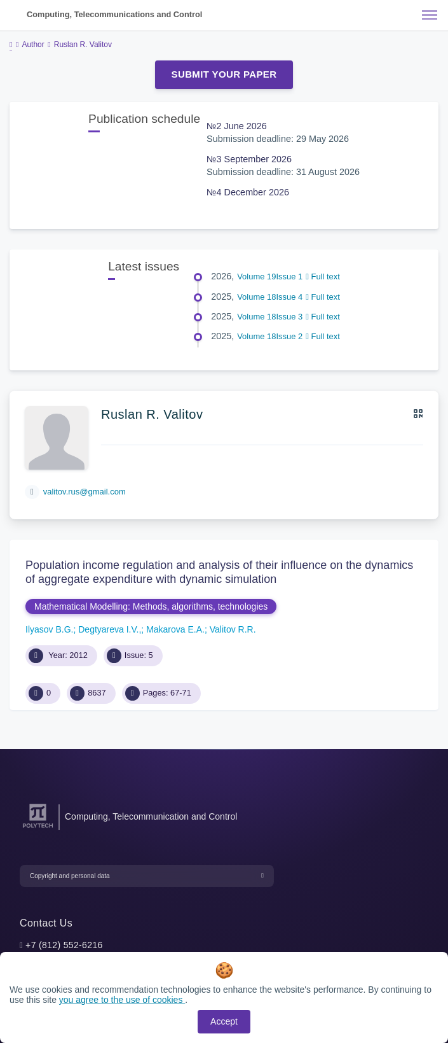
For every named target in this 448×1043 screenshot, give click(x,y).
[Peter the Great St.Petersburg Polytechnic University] (38, 828)
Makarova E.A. (175, 629)
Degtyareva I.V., (109, 629)
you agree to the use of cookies (122, 1000)
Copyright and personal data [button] (70, 875)
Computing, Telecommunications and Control (114, 14)
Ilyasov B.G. (49, 629)
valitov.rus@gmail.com (84, 491)
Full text (323, 276)
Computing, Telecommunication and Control (151, 816)
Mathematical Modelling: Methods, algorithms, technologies (151, 606)
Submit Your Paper (224, 74)
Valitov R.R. (233, 629)
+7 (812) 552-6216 (64, 945)
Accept (224, 1021)
